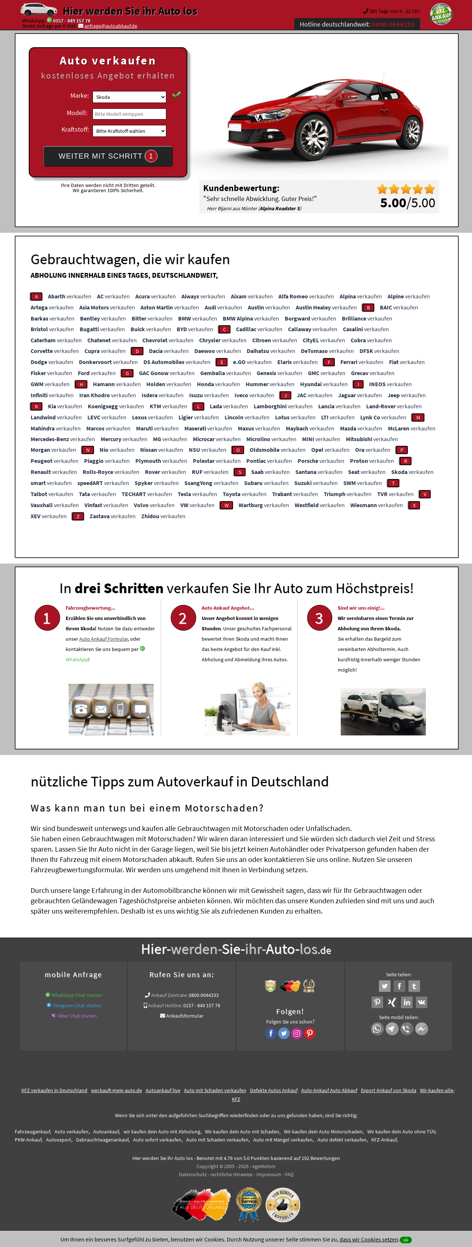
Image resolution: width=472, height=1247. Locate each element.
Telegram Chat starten (77, 1005)
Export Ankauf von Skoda (388, 1090)
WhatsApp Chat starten (77, 995)
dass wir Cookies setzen (369, 1239)
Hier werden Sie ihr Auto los (130, 11)
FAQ (289, 1174)
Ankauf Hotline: (165, 1005)
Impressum (268, 1174)
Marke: (79, 95)
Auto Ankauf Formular (103, 656)
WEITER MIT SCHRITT (108, 156)
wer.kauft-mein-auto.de (116, 1090)
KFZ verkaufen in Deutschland (54, 1090)
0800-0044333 (204, 995)
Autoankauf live (163, 1090)
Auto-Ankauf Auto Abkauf (329, 1090)
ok (405, 1240)
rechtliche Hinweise (231, 1174)
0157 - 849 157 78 (71, 20)
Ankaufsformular (185, 1015)
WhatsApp (77, 676)
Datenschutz (192, 1174)
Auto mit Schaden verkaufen (215, 1090)
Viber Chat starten (77, 1015)
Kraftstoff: (75, 129)
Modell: (77, 112)
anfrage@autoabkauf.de (110, 25)
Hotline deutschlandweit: (357, 24)
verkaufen (69, 296)
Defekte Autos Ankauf (274, 1090)
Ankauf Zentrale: (169, 995)
